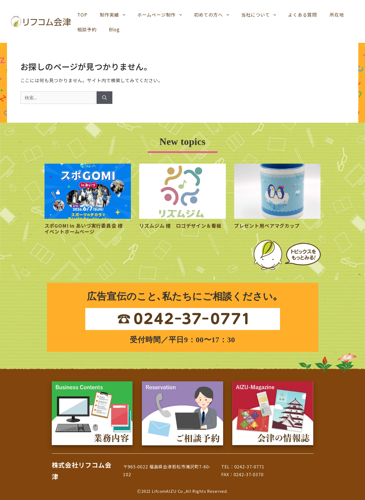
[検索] (104, 97)
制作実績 (115, 14)
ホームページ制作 (162, 14)
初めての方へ (214, 14)
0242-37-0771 (249, 466)
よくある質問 (302, 14)
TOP (82, 14)
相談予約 (87, 29)
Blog (114, 29)
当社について (261, 14)
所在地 (337, 14)
